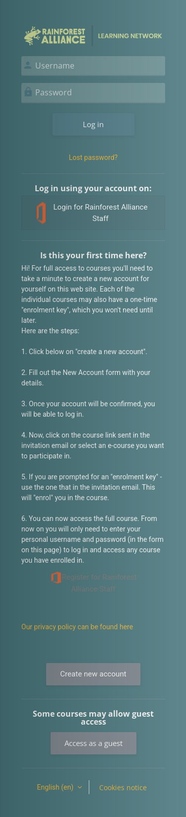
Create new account (93, 673)
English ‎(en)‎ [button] (56, 787)
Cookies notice (123, 787)
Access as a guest (93, 743)
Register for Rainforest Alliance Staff (93, 583)
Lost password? (93, 157)
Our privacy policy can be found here (77, 627)
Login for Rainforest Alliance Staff (92, 213)
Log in (93, 124)
